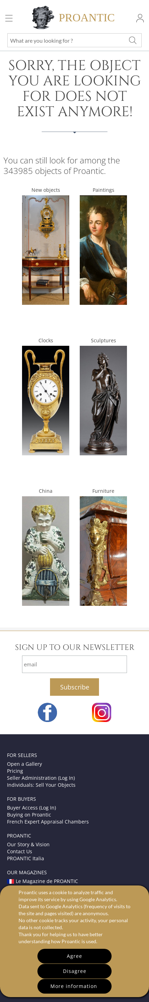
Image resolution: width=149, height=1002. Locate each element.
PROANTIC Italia (25, 858)
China (45, 491)
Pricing (15, 771)
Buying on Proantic (29, 814)
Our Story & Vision (28, 844)
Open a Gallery (24, 764)
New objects (45, 190)
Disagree (74, 971)
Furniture (103, 491)
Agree (74, 956)
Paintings (103, 190)
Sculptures (103, 340)
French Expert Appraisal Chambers (48, 821)
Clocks (45, 340)
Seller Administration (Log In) (41, 778)
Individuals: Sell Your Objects (41, 785)
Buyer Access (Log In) (31, 807)
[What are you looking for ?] (132, 40)
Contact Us (19, 851)
